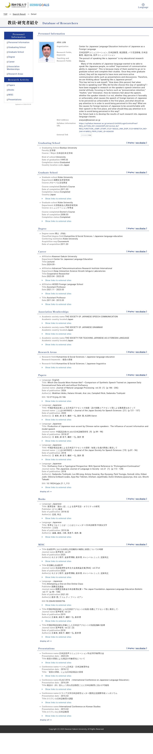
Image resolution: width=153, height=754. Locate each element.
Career (11, 62)
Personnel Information (18, 42)
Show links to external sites (56, 198)
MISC (10, 95)
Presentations (14, 100)
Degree (11, 57)
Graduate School (16, 52)
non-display (141, 143)
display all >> (46, 491)
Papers (11, 85)
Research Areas (15, 74)
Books (11, 90)
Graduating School (17, 47)
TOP (5, 14)
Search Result (19, 14)
